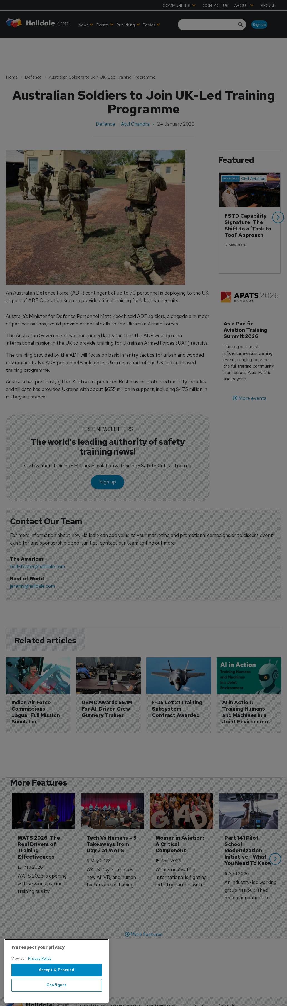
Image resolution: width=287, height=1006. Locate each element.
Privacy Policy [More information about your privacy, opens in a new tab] (39, 978)
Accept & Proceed (57, 990)
